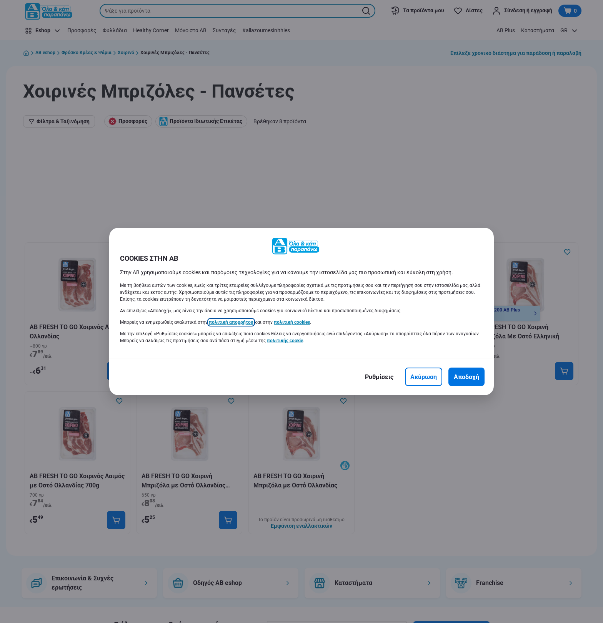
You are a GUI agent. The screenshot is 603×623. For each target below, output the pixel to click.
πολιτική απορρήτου (231, 322)
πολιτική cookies (292, 322)
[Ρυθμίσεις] (379, 377)
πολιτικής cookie (285, 340)
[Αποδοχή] (466, 377)
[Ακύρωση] (423, 377)
